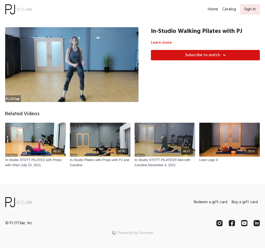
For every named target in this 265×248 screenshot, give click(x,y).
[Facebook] (232, 223)
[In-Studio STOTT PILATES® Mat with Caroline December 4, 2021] (165, 162)
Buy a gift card (245, 202)
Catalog (229, 9)
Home (213, 9)
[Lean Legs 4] (229, 160)
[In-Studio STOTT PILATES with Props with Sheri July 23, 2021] (35, 162)
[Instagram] (219, 223)
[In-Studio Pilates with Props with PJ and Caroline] (100, 162)
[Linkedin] (257, 223)
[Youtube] (244, 223)
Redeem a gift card (210, 202)
